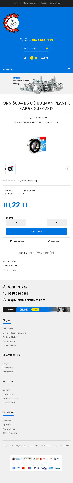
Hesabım (17, 3)
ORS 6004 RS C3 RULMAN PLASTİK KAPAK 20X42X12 (36, 122)
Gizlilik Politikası (9, 345)
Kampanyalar (9, 402)
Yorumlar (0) (45, 253)
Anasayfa (28, 118)
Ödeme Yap (55, 3)
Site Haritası (8, 371)
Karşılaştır (54, 241)
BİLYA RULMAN (42, 118)
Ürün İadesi (8, 367)
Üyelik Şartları (9, 341)
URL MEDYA (64, 446)
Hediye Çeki (8, 394)
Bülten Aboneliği (10, 433)
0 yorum (22, 180)
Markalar (7, 390)
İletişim (6, 363)
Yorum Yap (32, 180)
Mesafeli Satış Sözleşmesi (14, 333)
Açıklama (25, 253)
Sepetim (44, 3)
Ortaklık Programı (10, 398)
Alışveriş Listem (9, 429)
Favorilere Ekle (17, 241)
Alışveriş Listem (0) (30, 3)
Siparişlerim (8, 424)
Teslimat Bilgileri (10, 337)
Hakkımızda (8, 328)
